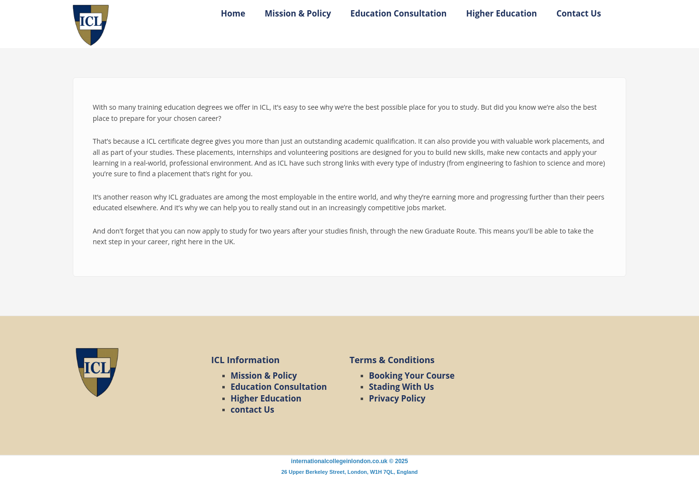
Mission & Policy (298, 13)
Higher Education (501, 13)
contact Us (252, 409)
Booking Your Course (412, 375)
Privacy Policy (397, 398)
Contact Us (578, 13)
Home (233, 13)
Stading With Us (401, 386)
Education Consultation (398, 13)
